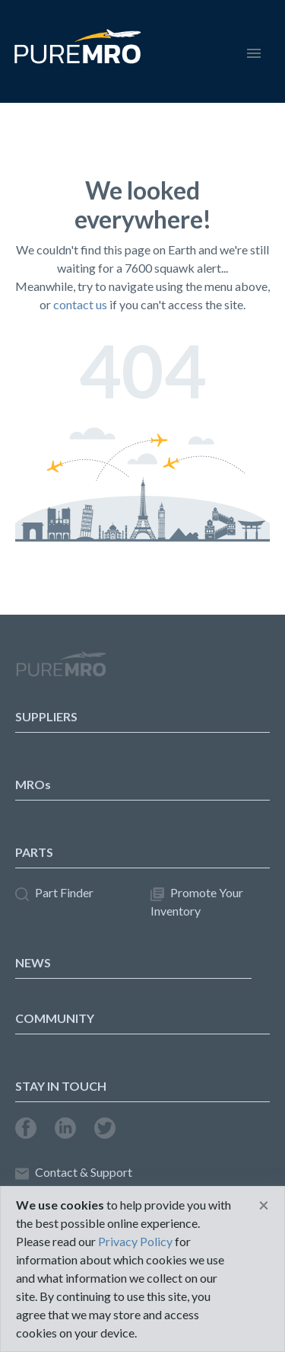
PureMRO (60, 670)
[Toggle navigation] (254, 51)
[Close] (263, 1205)
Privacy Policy (135, 1241)
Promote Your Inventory (196, 901)
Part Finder (54, 893)
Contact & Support (73, 1173)
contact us (80, 304)
